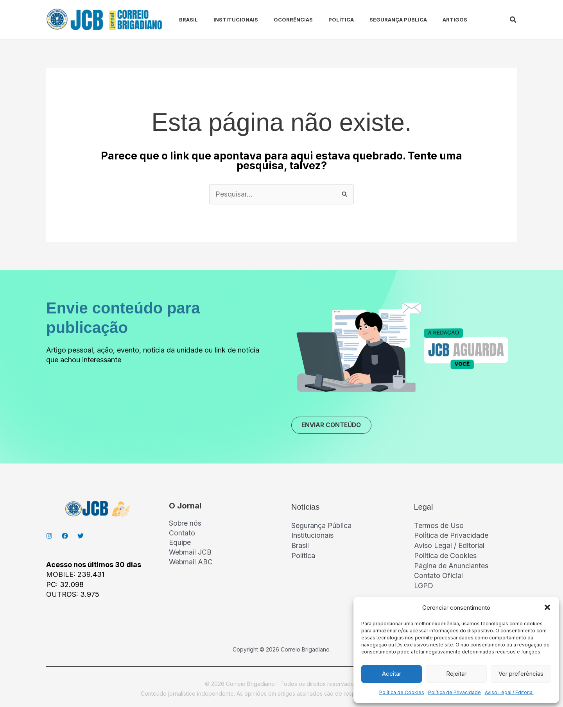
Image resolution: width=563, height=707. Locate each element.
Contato (182, 534)
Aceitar (391, 673)
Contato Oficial (438, 575)
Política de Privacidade (454, 692)
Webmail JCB (190, 554)
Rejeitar (456, 673)
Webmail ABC (191, 564)
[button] (547, 607)
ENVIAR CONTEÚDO (334, 426)
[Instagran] (49, 536)
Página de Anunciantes (451, 566)
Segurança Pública (378, 19)
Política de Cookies (401, 692)
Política (324, 19)
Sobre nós (185, 524)
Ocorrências (279, 19)
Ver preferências (520, 673)
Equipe (180, 544)
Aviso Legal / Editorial (509, 692)
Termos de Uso (439, 526)
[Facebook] (65, 536)
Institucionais (225, 19)
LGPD (423, 585)
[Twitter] (80, 536)
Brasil (180, 19)
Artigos (431, 19)
